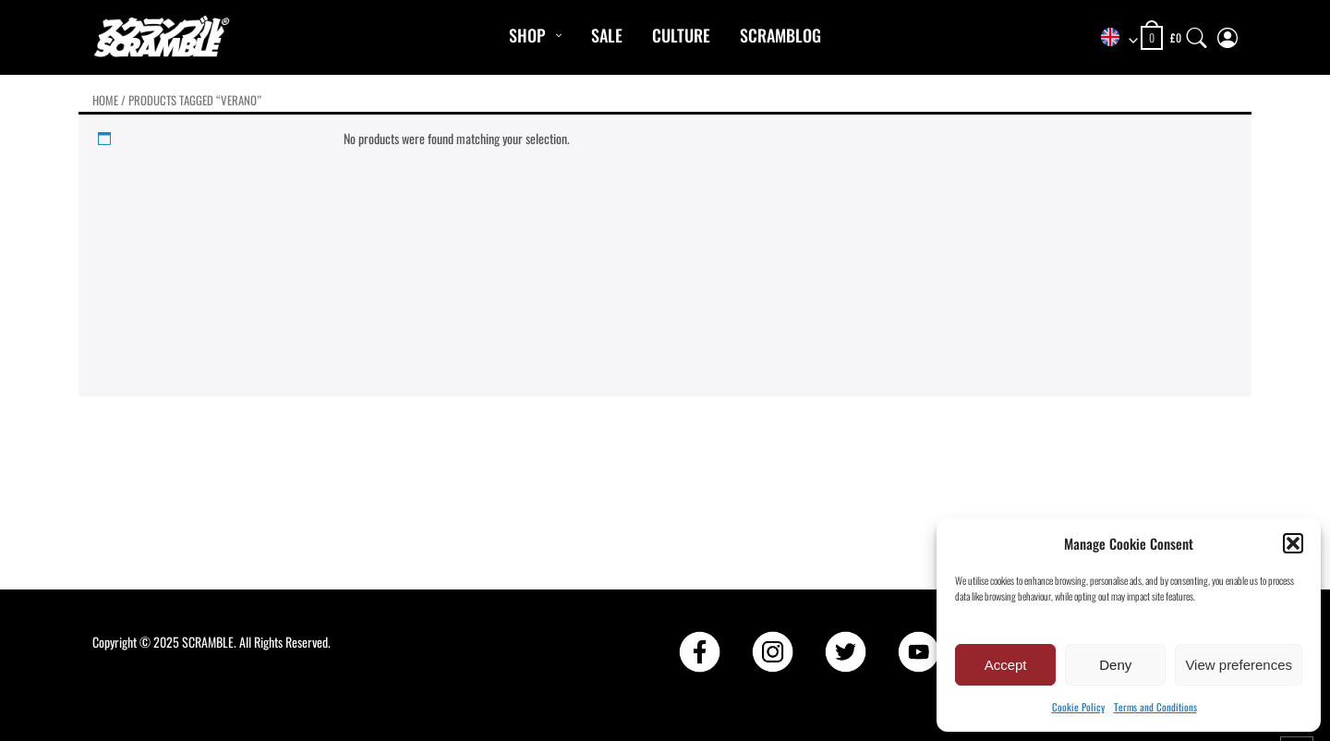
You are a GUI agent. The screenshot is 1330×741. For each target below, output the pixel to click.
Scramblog (780, 35)
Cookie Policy (1078, 706)
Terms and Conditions (1155, 706)
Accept (1006, 665)
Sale (607, 35)
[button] (1293, 543)
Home (105, 100)
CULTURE (681, 35)
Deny (1115, 665)
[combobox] (1113, 38)
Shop (527, 35)
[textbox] (1113, 38)
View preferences (1238, 665)
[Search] (1197, 33)
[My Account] (1227, 33)
